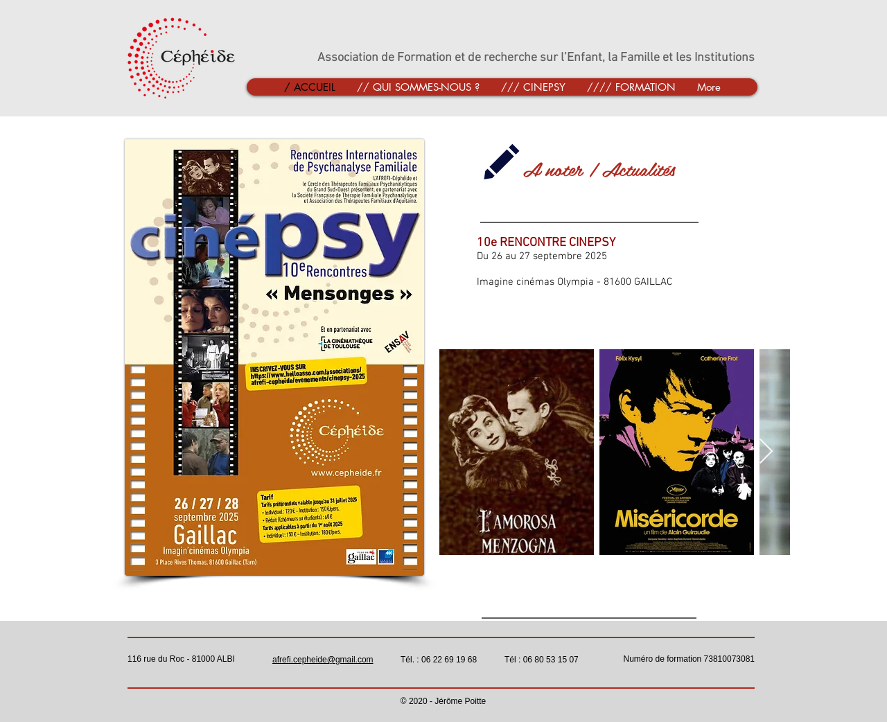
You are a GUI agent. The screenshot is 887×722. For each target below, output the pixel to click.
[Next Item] (766, 452)
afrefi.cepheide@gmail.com (323, 659)
